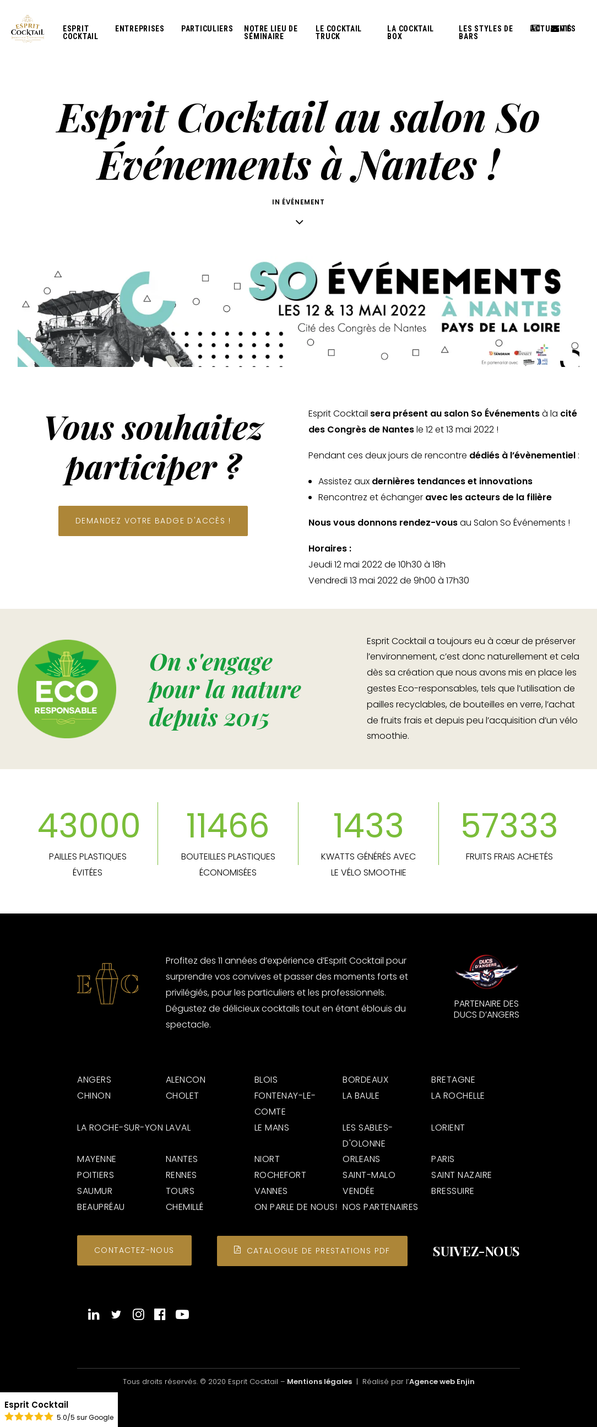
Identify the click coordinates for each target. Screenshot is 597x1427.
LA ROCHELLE (458, 1095)
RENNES (181, 1175)
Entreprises (140, 31)
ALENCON (186, 1079)
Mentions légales (319, 1381)
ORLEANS (362, 1159)
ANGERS (94, 1079)
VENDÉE (359, 1191)
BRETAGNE (453, 1079)
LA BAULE (361, 1095)
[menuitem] (83, 35)
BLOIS (266, 1079)
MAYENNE (97, 1159)
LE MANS (272, 1127)
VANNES (271, 1191)
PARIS (443, 1159)
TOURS (180, 1191)
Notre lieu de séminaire (270, 35)
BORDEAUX (365, 1079)
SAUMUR (94, 1191)
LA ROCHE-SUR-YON (120, 1127)
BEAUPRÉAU (101, 1207)
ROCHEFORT (280, 1175)
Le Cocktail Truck (339, 35)
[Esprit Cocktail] (29, 31)
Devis (558, 31)
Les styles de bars (486, 35)
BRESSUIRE (453, 1191)
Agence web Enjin (442, 1381)
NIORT (267, 1159)
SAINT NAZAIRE (461, 1175)
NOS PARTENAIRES (381, 1207)
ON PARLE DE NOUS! (296, 1207)
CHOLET (182, 1095)
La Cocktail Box (410, 35)
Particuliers (207, 31)
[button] (94, 1317)
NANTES (182, 1159)
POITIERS (95, 1175)
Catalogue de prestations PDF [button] (312, 1250)
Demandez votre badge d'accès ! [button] (153, 520)
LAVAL (178, 1127)
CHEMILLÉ (185, 1207)
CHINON (94, 1095)
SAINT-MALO (369, 1175)
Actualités (537, 31)
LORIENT (448, 1127)
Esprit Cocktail (81, 35)
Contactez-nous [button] (134, 1250)
